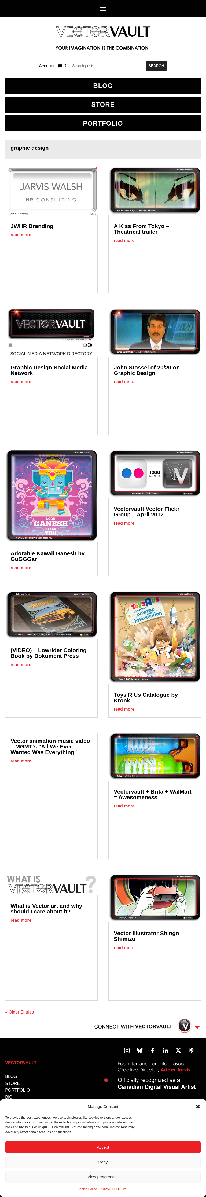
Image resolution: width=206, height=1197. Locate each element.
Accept (103, 1147)
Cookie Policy (87, 1189)
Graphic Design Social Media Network (49, 370)
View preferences (103, 1176)
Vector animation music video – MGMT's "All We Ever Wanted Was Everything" (50, 746)
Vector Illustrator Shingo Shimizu (146, 936)
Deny (103, 1162)
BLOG (103, 85)
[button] (198, 1106)
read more (20, 235)
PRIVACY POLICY (113, 1189)
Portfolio (103, 123)
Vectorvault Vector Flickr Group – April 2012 (146, 511)
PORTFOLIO (17, 1090)
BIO (9, 1097)
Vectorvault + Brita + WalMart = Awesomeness (153, 794)
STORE (12, 1083)
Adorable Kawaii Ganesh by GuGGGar (47, 556)
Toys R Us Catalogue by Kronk (146, 697)
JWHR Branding (31, 226)
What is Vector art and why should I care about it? (46, 909)
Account (46, 66)
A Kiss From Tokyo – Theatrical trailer (141, 229)
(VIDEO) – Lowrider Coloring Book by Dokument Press (48, 653)
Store (103, 104)
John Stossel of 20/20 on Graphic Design (147, 370)
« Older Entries (19, 1012)
